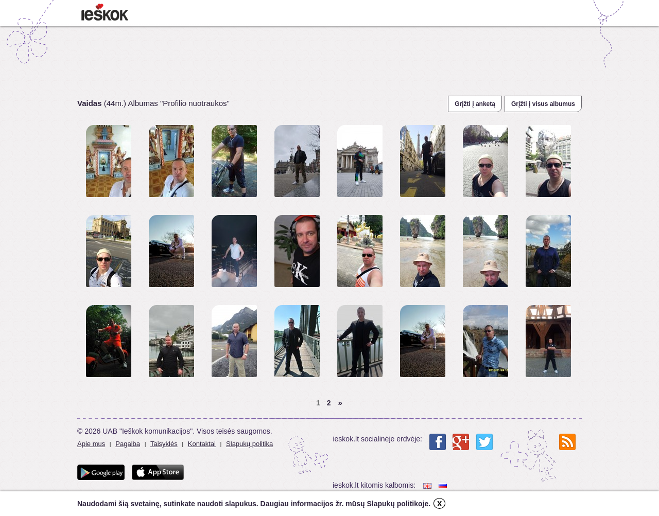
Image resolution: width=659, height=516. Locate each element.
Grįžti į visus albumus (543, 104)
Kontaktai (202, 444)
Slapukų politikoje (397, 504)
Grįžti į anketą (475, 104)
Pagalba (127, 444)
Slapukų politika (249, 444)
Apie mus (91, 444)
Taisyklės (164, 444)
